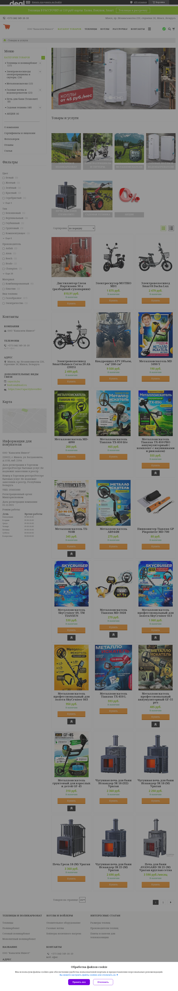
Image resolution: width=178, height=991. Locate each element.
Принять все (79, 982)
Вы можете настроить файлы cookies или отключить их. (88, 975)
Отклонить (103, 982)
